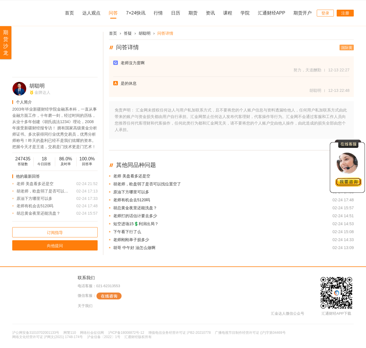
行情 (158, 13)
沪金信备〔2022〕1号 (103, 337)
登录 (325, 13)
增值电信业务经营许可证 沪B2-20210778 (179, 333)
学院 (245, 13)
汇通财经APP (271, 13)
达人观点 (91, 13)
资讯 (210, 13)
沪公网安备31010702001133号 (35, 333)
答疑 (128, 33)
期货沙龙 (5, 43)
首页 (69, 13)
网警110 (69, 333)
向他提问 (55, 245)
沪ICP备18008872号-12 (126, 333)
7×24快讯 (135, 13)
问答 (113, 13)
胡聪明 (37, 86)
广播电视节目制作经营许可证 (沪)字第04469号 (250, 333)
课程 (227, 13)
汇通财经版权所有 (138, 337)
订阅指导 (55, 232)
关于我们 (85, 306)
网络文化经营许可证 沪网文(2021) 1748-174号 (47, 337)
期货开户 (302, 13)
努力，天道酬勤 (307, 70)
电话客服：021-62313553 (99, 286)
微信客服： (100, 296)
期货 (193, 13)
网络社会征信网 (92, 333)
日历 (175, 13)
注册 (345, 13)
